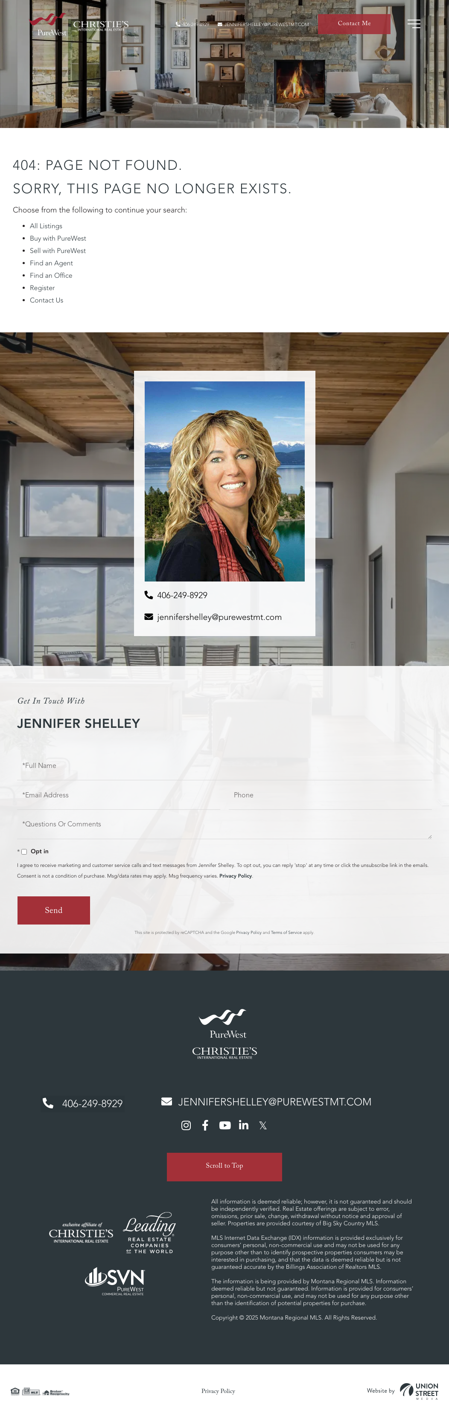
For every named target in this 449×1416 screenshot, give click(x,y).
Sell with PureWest (58, 251)
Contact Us (46, 300)
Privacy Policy (235, 876)
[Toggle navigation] (412, 25)
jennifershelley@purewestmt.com (258, 26)
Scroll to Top (224, 1164)
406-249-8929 (179, 26)
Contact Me (353, 26)
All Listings (46, 226)
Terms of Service (286, 932)
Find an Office (51, 275)
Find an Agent (51, 263)
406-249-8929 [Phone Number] (80, 1102)
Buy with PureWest (58, 238)
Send (53, 911)
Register (42, 288)
